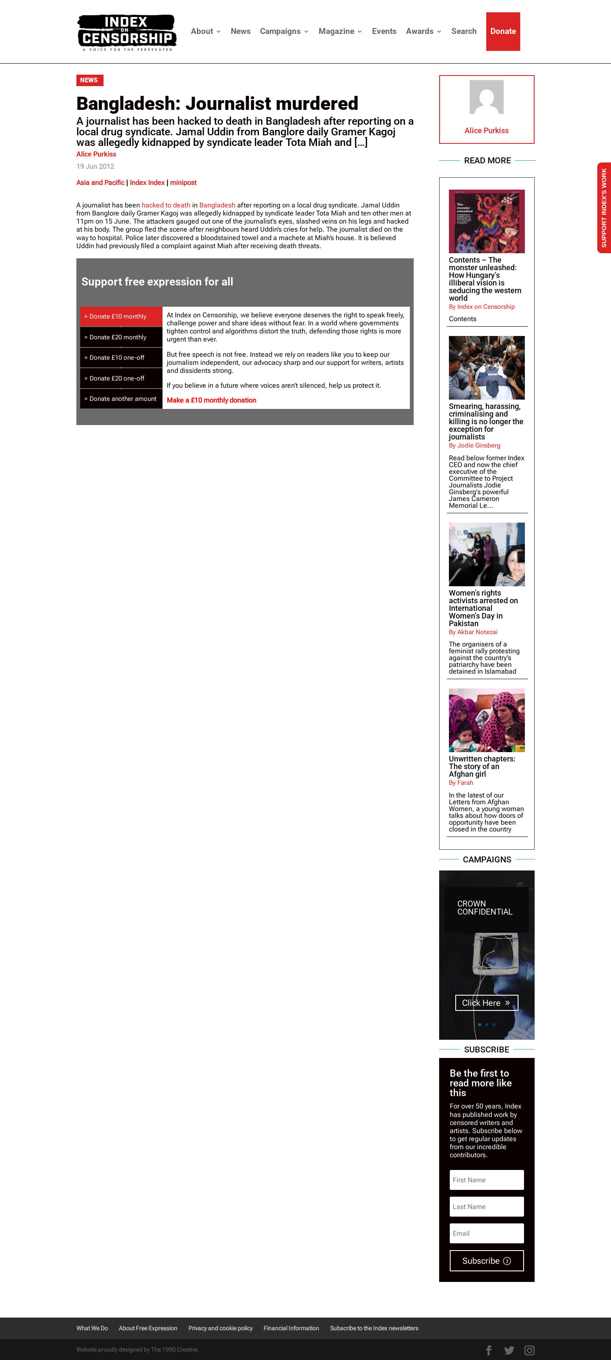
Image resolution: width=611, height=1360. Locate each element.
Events (384, 31)
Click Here (481, 1003)
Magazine (336, 31)
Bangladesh (217, 205)
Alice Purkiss (96, 154)
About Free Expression (148, 1328)
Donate (503, 31)
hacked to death (166, 205)
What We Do (92, 1328)
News (241, 31)
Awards (420, 31)
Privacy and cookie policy (220, 1328)
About (202, 31)
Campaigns (280, 31)
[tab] (121, 317)
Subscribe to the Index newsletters (374, 1328)
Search (464, 31)
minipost (183, 183)
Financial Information (291, 1328)
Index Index (147, 183)
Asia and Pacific (100, 183)
